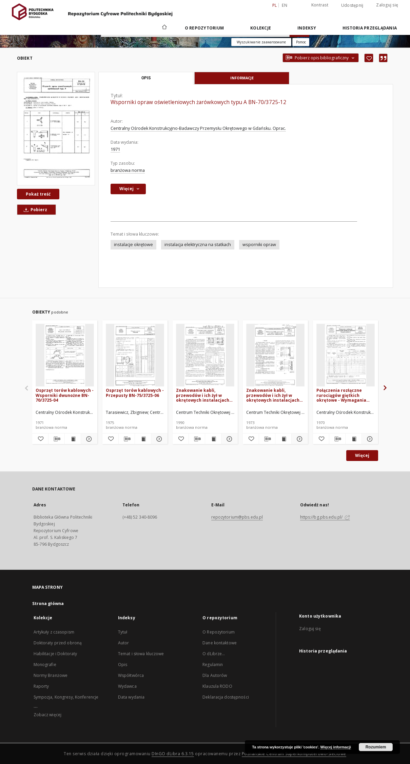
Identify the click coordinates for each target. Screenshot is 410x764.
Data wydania (131, 697)
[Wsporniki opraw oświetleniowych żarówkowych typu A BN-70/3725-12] (56, 128)
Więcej (362, 455)
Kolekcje (260, 28)
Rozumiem (376, 747)
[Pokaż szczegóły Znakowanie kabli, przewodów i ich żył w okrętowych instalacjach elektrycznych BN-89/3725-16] (228, 439)
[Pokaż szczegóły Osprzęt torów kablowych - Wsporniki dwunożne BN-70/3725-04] (88, 439)
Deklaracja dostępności (225, 697)
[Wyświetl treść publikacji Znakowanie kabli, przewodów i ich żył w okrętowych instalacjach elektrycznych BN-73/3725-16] (283, 439)
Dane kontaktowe (219, 643)
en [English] (284, 5)
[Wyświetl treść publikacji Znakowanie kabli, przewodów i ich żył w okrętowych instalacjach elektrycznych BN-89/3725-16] (213, 439)
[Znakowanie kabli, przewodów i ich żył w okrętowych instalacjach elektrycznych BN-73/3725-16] (275, 355)
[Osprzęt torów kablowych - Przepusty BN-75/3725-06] (135, 355)
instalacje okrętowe (133, 244)
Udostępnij (352, 5)
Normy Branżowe (51, 675)
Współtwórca (131, 675)
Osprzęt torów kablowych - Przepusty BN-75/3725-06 (135, 392)
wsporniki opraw (259, 244)
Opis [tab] (146, 78)
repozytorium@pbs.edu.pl (237, 517)
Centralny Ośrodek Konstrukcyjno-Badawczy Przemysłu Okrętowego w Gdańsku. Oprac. (198, 128)
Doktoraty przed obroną (58, 643)
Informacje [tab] (242, 77)
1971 (115, 149)
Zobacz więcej (48, 715)
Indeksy (306, 28)
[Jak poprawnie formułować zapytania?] (300, 42)
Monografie (45, 664)
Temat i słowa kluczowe (141, 654)
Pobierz (34, 210)
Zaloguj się (387, 5)
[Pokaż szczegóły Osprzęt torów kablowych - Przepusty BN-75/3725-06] (158, 439)
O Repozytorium (218, 632)
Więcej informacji (335, 747)
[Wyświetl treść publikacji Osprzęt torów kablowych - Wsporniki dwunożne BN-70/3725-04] (73, 439)
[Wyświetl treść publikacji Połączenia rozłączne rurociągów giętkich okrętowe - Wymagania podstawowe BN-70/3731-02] (354, 439)
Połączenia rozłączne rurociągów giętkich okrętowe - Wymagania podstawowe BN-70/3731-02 (343, 395)
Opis (122, 664)
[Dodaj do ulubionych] (368, 58)
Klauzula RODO (217, 686)
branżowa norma (128, 170)
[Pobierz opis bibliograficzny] (56, 439)
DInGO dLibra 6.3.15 (173, 754)
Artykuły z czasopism (54, 632)
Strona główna (48, 603)
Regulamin (212, 664)
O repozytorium (204, 28)
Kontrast (319, 5)
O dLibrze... (213, 654)
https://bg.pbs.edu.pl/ (325, 517)
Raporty (41, 686)
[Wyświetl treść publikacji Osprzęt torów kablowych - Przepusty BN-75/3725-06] (143, 439)
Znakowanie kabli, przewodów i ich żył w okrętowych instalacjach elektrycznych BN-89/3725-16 (204, 395)
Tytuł (123, 632)
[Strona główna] (164, 27)
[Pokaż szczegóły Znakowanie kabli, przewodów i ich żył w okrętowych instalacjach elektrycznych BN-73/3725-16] (299, 439)
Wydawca (127, 686)
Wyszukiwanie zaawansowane (261, 42)
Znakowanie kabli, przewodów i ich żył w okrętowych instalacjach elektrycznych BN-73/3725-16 (275, 395)
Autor (123, 643)
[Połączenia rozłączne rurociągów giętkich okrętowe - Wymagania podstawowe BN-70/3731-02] (345, 355)
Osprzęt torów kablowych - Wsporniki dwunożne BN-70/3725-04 (65, 395)
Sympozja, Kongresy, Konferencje (66, 697)
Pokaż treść (38, 194)
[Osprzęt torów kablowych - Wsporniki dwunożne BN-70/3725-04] (65, 355)
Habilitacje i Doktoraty (55, 654)
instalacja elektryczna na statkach (197, 244)
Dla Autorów (214, 675)
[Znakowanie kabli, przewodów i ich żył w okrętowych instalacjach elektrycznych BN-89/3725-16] (205, 355)
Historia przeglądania (370, 28)
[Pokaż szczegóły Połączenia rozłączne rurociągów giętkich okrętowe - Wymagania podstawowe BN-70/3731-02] (369, 439)
